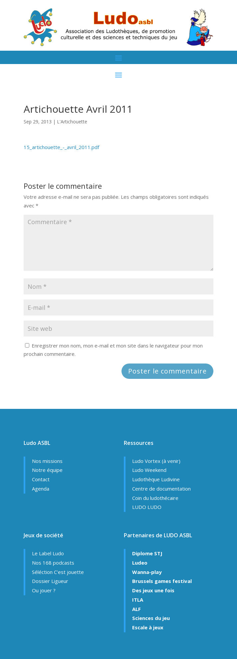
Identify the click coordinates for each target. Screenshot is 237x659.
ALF (136, 609)
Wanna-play (147, 572)
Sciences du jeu (151, 618)
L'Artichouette (72, 121)
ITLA (137, 599)
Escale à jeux (147, 627)
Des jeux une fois (153, 590)
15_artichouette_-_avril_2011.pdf (61, 147)
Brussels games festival (162, 581)
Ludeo (139, 562)
